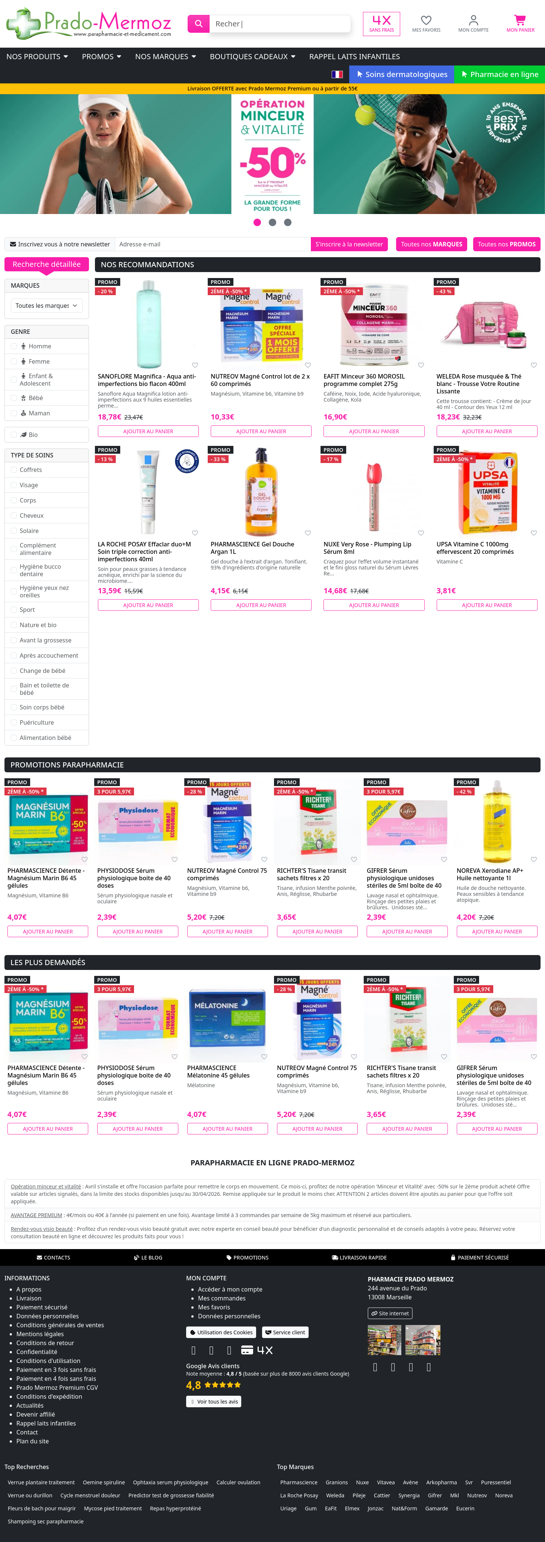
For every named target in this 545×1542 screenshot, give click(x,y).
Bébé (31, 398)
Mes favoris (214, 1307)
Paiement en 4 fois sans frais (56, 1379)
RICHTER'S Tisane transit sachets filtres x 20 (311, 874)
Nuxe (362, 1482)
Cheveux (32, 515)
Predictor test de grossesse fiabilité (171, 1495)
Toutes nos (431, 244)
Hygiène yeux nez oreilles (44, 591)
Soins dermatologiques (401, 74)
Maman (35, 413)
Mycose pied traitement (113, 1508)
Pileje (359, 1495)
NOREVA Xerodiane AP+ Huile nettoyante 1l (490, 874)
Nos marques (166, 56)
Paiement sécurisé (479, 1257)
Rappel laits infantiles (354, 56)
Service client (285, 1332)
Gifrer (435, 1495)
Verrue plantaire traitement (41, 1482)
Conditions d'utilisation (48, 1361)
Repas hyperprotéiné (175, 1508)
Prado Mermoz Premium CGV (57, 1387)
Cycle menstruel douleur (91, 1495)
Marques (25, 285)
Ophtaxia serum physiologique (170, 1482)
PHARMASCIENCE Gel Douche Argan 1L (252, 548)
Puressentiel (496, 1482)
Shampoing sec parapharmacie (46, 1521)
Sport (27, 609)
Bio (29, 434)
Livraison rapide (359, 1257)
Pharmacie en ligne (499, 74)
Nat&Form (404, 1508)
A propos (28, 1289)
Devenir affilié (35, 1414)
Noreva (504, 1495)
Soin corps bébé (42, 707)
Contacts (53, 1257)
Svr (469, 1482)
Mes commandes (222, 1298)
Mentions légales (40, 1334)
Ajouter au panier (148, 431)
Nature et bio (38, 625)
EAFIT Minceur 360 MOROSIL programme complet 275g (364, 380)
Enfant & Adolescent (36, 379)
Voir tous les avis (213, 1401)
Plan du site (32, 1441)
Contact (27, 1432)
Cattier (382, 1495)
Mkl (454, 1495)
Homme (35, 346)
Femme (35, 361)
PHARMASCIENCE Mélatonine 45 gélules (218, 1071)
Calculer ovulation (239, 1482)
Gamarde (437, 1508)
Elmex (352, 1508)
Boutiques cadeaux (253, 56)
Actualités (30, 1405)
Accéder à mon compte (230, 1289)
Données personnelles (47, 1316)
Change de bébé (43, 670)
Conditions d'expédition (49, 1396)
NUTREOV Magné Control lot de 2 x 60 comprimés (260, 380)
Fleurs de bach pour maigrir (42, 1508)
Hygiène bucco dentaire (40, 570)
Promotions (247, 1257)
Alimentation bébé (45, 737)
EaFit (331, 1508)
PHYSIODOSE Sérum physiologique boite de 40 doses (133, 878)
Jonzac (375, 1508)
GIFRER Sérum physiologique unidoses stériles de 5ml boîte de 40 (404, 878)
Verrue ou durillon (30, 1495)
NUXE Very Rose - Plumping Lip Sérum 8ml (367, 548)
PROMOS (102, 56)
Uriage (288, 1508)
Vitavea (386, 1482)
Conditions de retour (45, 1343)
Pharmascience (299, 1482)
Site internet (390, 1313)
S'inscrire (349, 244)
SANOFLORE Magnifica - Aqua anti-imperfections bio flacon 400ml (147, 380)
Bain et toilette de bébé (44, 688)
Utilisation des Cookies (221, 1332)
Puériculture (37, 722)
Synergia (409, 1495)
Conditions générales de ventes (60, 1325)
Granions (337, 1482)
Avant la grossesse (45, 640)
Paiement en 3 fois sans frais (56, 1370)
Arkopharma (441, 1482)
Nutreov (477, 1495)
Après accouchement (49, 655)
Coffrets (31, 469)
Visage (29, 485)
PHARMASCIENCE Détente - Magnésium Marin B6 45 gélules (46, 878)
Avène (410, 1482)
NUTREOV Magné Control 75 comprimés (227, 874)
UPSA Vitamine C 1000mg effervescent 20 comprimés (475, 548)
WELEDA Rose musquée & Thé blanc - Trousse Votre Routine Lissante (479, 383)
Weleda (335, 1495)
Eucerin (465, 1508)
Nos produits (37, 56)
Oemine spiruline (104, 1482)
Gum (311, 1508)
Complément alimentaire (38, 549)
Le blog (148, 1257)
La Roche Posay (299, 1495)
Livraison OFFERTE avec (272, 88)
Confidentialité (36, 1352)
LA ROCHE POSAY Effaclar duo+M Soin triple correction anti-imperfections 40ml (144, 551)
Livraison (28, 1298)
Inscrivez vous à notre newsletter (59, 244)
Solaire (29, 530)
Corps (28, 500)
